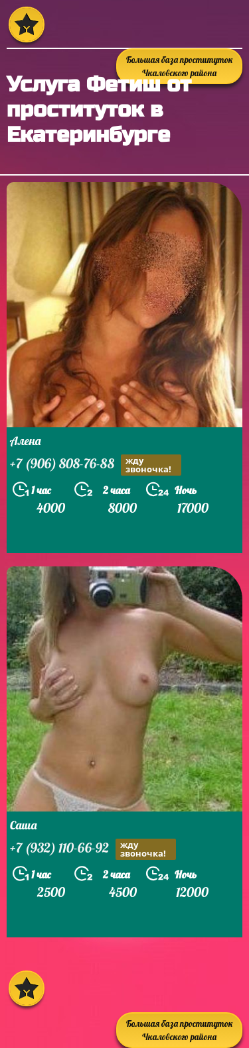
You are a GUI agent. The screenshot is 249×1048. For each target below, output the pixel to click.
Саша (23, 825)
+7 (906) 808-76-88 (95, 465)
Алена (25, 440)
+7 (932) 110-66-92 (93, 849)
